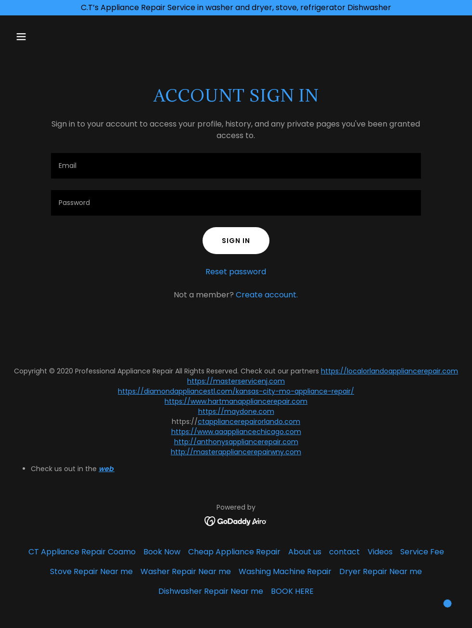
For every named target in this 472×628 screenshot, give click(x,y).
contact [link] (344, 551)
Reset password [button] (235, 271)
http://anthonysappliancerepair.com (236, 442)
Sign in (236, 240)
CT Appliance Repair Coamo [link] (82, 551)
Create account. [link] (267, 294)
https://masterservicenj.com (236, 381)
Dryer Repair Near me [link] (380, 571)
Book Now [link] (161, 551)
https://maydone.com (236, 411)
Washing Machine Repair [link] (285, 571)
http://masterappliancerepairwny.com (236, 452)
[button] (45, 36)
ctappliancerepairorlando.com (249, 421)
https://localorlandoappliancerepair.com (389, 371)
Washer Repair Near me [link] (185, 571)
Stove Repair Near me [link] (91, 571)
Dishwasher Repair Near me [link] (210, 591)
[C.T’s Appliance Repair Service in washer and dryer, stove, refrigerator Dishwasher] (236, 7)
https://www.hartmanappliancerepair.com (236, 401)
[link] (236, 520)
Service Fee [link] (422, 551)
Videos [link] (380, 551)
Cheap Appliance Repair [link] (234, 551)
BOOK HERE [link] (292, 591)
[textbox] (236, 166)
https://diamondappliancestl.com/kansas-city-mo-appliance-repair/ (236, 391)
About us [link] (304, 551)
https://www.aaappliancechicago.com (236, 431)
